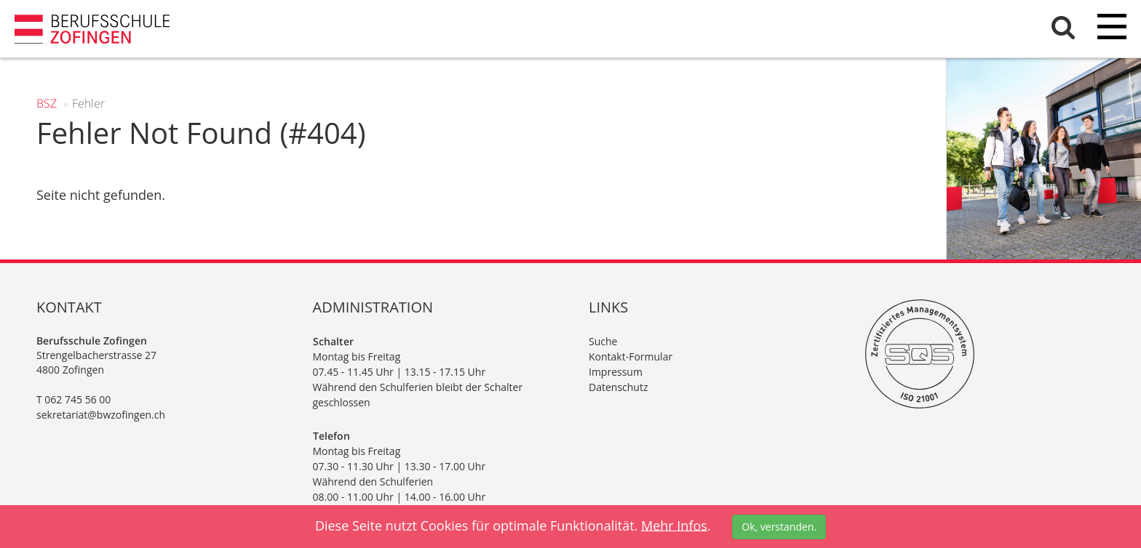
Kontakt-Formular (630, 356)
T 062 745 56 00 (73, 399)
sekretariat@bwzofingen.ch (100, 415)
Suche (603, 341)
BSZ (46, 103)
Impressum (616, 372)
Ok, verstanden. (779, 526)
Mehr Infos (674, 524)
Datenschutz (618, 387)
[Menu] (1111, 29)
